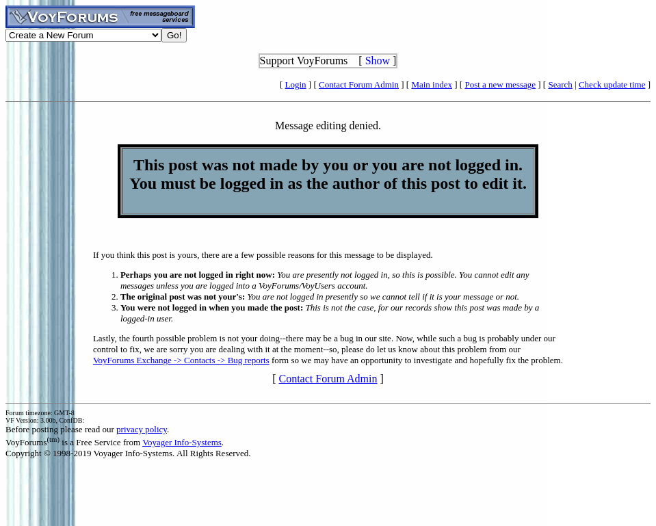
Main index (431, 84)
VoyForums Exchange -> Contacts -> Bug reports (181, 360)
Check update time (612, 84)
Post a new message (500, 84)
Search (560, 84)
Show (377, 60)
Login (295, 84)
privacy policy (141, 429)
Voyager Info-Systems (182, 442)
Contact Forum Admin (359, 84)
